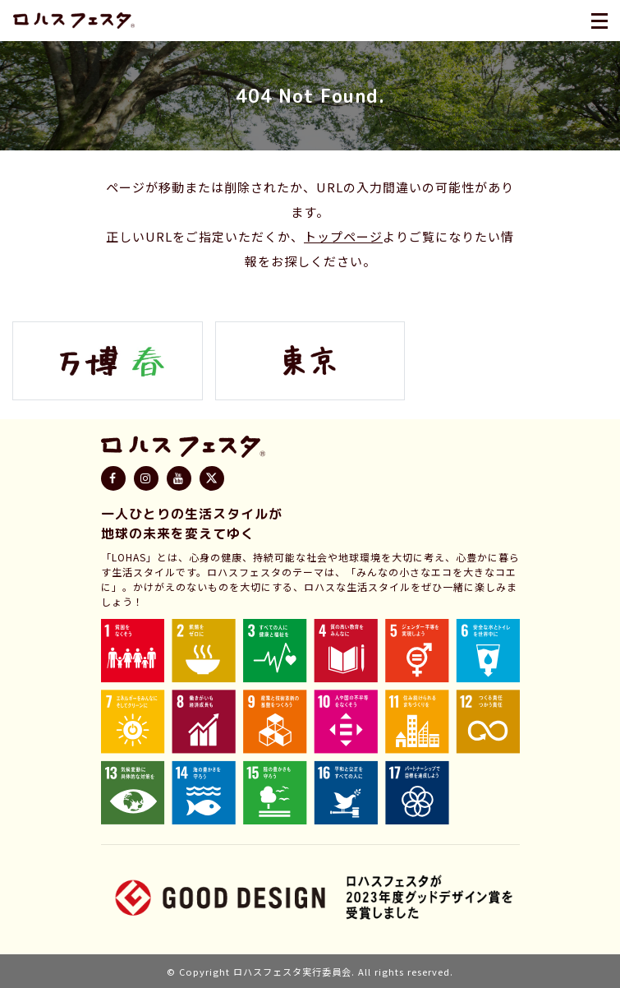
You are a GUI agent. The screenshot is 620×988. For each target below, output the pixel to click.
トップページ (343, 236)
